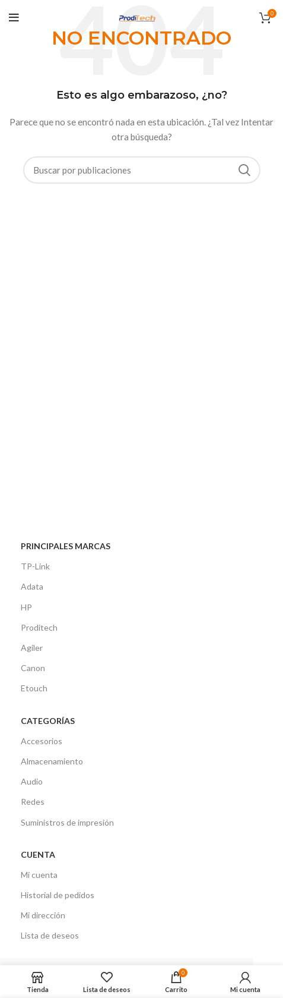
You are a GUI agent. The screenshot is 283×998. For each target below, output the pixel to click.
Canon (33, 668)
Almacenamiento (52, 761)
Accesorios (41, 741)
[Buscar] (141, 170)
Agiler (32, 648)
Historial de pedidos (57, 895)
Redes (32, 801)
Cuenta (38, 854)
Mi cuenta (39, 875)
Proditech (39, 627)
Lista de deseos (50, 935)
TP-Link (35, 566)
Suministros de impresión (67, 822)
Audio (32, 781)
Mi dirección (43, 915)
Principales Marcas (65, 546)
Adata (32, 586)
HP (26, 607)
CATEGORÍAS (48, 721)
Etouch (34, 688)
